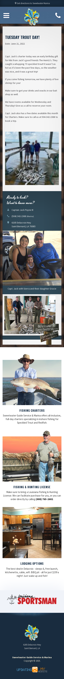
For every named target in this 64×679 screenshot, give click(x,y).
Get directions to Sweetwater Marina (32, 4)
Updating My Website (32, 669)
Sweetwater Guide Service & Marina (32, 17)
